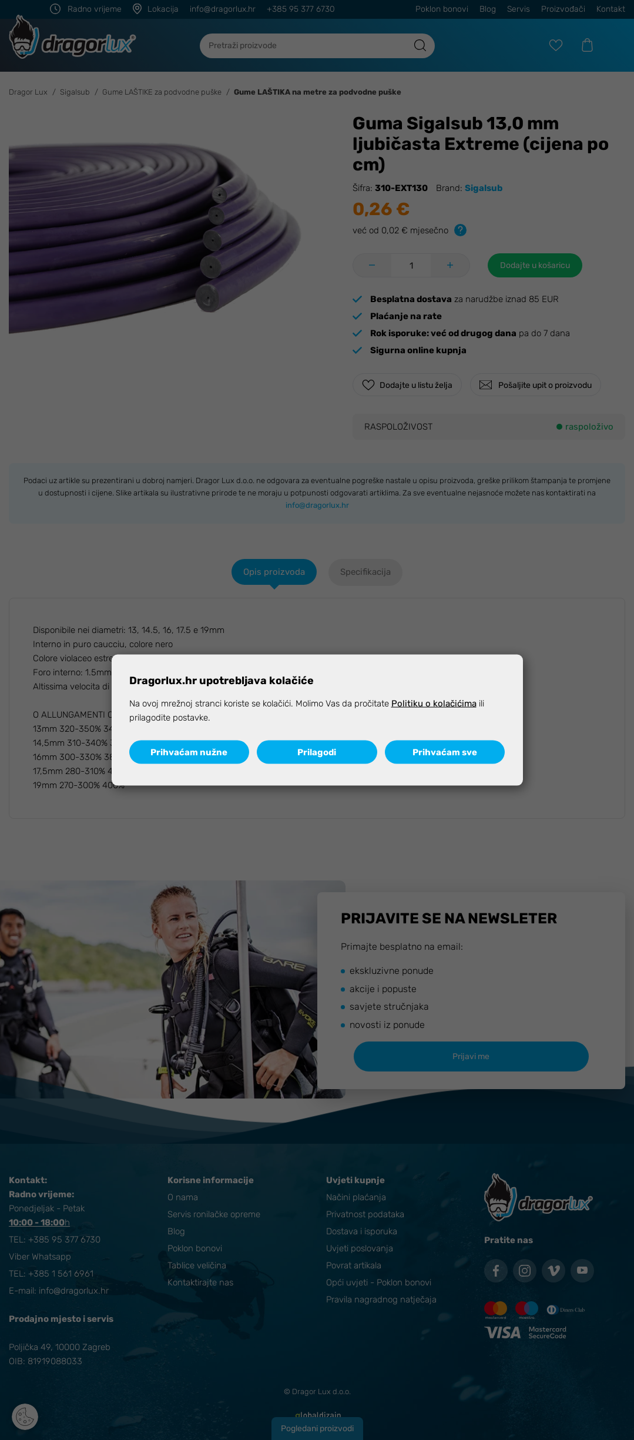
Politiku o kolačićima (434, 703)
